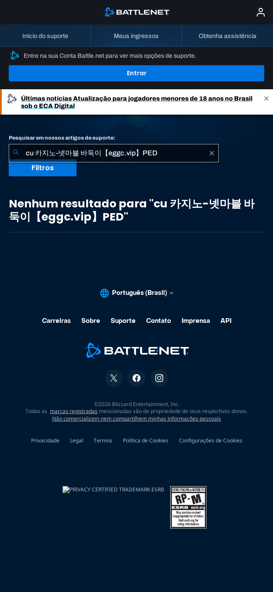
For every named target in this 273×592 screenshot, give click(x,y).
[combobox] (114, 153)
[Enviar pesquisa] (16, 153)
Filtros (43, 168)
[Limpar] (212, 153)
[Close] (266, 102)
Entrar (137, 73)
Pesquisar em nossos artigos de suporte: (62, 138)
